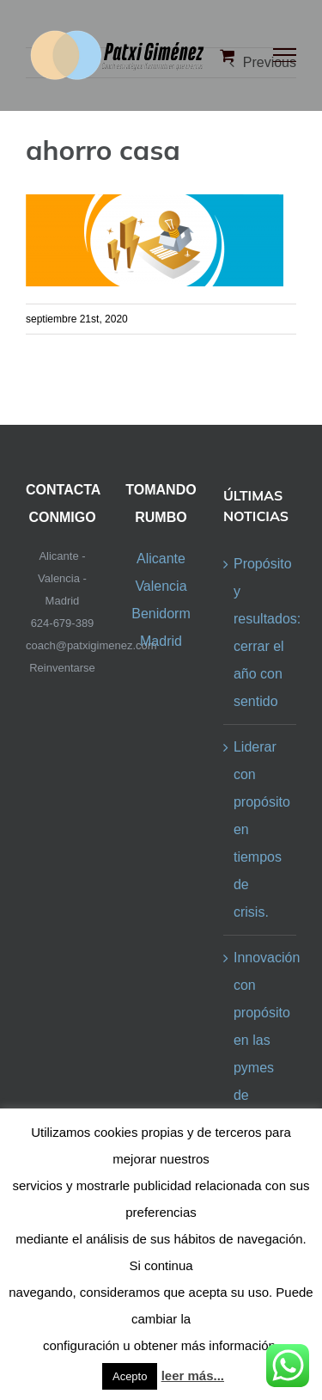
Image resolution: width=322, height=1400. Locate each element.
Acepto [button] (129, 1376)
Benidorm (160, 613)
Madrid (161, 641)
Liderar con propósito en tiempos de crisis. (261, 829)
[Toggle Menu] (285, 55)
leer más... (192, 1375)
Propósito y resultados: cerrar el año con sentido (261, 632)
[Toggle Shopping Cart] (227, 55)
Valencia (160, 586)
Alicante (161, 558)
